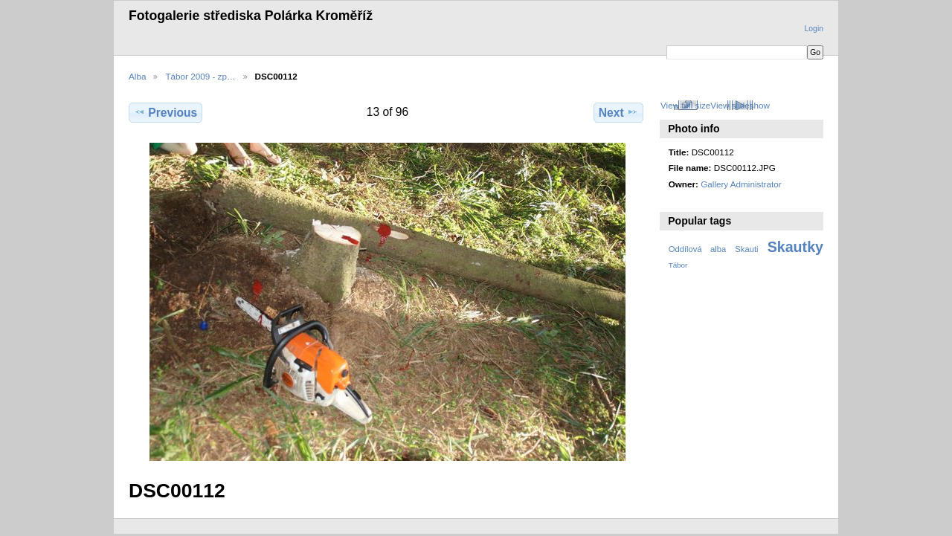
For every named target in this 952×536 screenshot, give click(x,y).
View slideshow (740, 105)
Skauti (746, 249)
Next (618, 112)
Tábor (678, 265)
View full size (685, 105)
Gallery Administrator (741, 184)
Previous (165, 112)
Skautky (795, 247)
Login (814, 29)
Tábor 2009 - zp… (200, 76)
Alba (137, 76)
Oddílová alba (697, 249)
